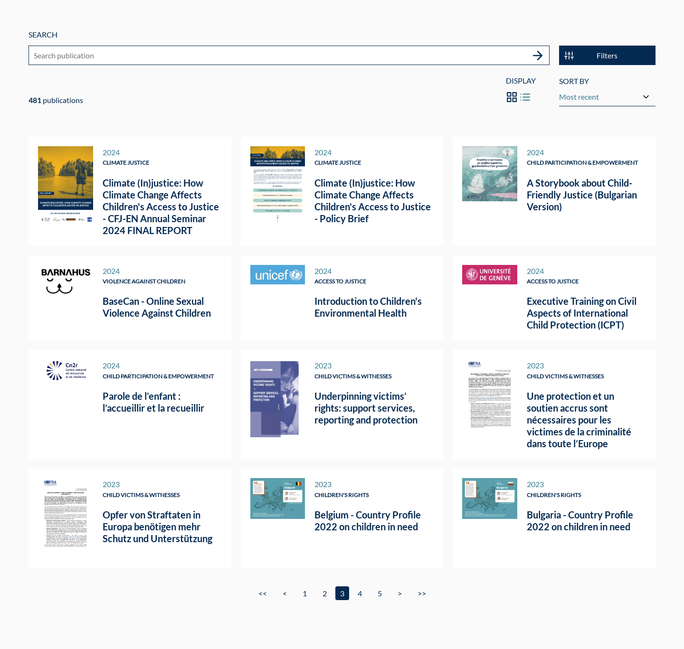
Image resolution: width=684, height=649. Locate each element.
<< (262, 593)
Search (42, 34)
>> (422, 593)
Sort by (574, 81)
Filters (591, 56)
